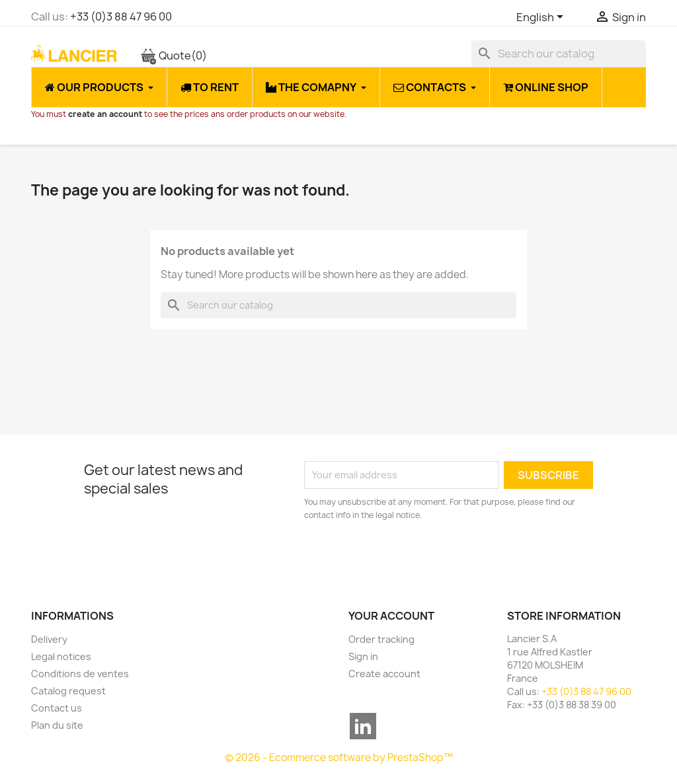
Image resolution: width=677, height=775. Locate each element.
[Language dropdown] (542, 18)
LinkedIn (363, 726)
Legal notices (61, 656)
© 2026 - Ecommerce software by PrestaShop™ (339, 757)
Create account (384, 673)
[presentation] (414, 558)
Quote (173, 55)
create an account (105, 114)
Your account (391, 616)
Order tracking (381, 639)
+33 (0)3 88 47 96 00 (121, 16)
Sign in (363, 656)
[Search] (558, 53)
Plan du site (57, 725)
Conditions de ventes (80, 673)
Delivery (49, 639)
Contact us (56, 708)
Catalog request (68, 690)
